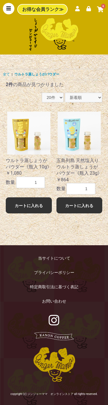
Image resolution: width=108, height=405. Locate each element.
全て (6, 74)
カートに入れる (29, 205)
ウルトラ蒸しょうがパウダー (36, 74)
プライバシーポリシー (54, 272)
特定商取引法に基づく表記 (54, 287)
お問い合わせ (54, 301)
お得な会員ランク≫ (43, 9)
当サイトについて (54, 258)
